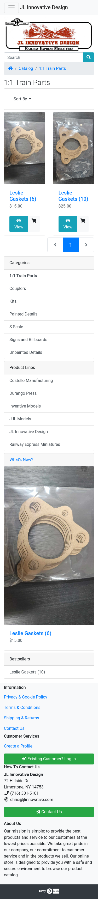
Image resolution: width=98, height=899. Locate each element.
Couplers (17, 288)
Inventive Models (25, 406)
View (19, 223)
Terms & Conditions (22, 707)
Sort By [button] (21, 98)
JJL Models (20, 418)
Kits (12, 301)
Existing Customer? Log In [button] (49, 758)
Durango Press (23, 393)
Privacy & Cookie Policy (25, 697)
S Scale (16, 326)
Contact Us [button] (49, 811)
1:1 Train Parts (52, 68)
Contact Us (14, 728)
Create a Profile (18, 746)
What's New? (21, 459)
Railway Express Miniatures (34, 444)
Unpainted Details (25, 352)
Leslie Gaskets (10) (73, 196)
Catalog (26, 68)
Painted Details (23, 314)
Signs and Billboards (28, 339)
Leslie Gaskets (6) (22, 196)
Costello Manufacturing (31, 380)
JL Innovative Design (44, 7)
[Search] (43, 57)
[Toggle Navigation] (11, 8)
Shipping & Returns (21, 717)
